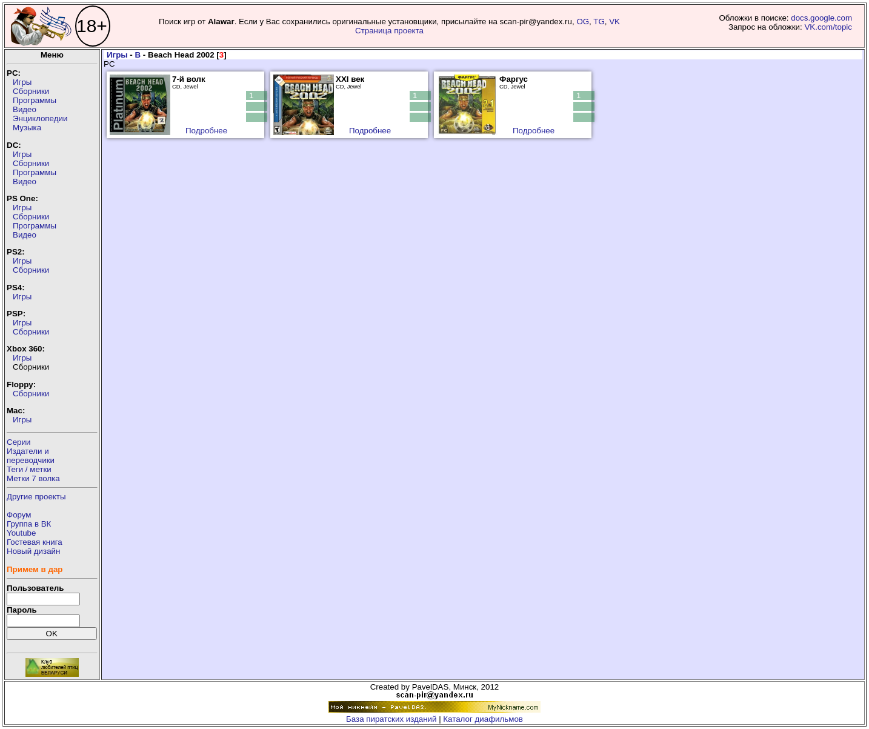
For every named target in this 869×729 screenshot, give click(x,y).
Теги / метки (29, 469)
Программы (34, 100)
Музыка (27, 127)
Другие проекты (36, 496)
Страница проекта (389, 30)
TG (599, 21)
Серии (18, 442)
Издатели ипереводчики (31, 456)
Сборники (31, 91)
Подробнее (206, 130)
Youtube (21, 533)
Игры (22, 82)
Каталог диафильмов (483, 719)
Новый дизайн (33, 551)
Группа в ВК (29, 523)
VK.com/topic (828, 27)
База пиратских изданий (391, 719)
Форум (19, 514)
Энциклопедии (40, 118)
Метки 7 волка (33, 478)
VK (614, 21)
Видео (24, 109)
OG (582, 21)
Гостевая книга (34, 542)
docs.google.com (821, 17)
